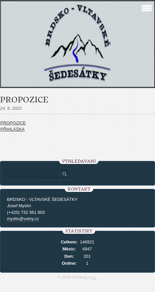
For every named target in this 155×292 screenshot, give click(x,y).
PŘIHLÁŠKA (12, 129)
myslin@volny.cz (23, 218)
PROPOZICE (13, 122)
